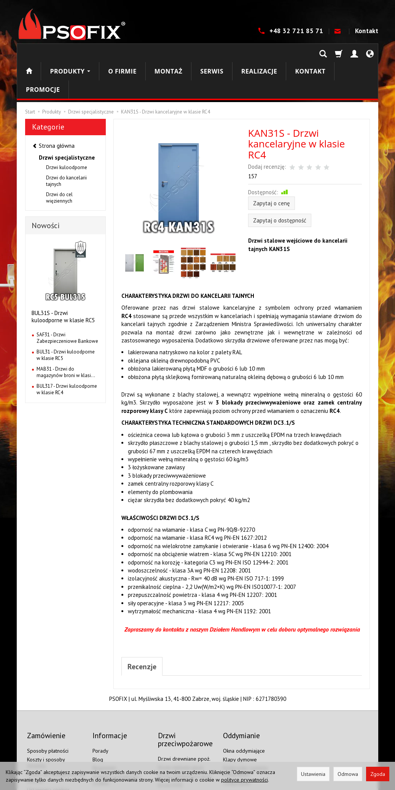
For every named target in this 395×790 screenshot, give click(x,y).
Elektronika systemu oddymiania (245, 728)
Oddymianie (236, 739)
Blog (97, 716)
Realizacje (259, 53)
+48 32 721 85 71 (297, 31)
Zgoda (377, 774)
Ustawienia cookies (48, 746)
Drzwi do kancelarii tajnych (66, 144)
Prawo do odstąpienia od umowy (55, 734)
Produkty (70, 53)
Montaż (168, 53)
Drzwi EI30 (170, 741)
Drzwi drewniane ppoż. (184, 715)
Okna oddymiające (244, 707)
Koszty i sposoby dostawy (46, 719)
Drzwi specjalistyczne (67, 121)
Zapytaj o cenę (271, 166)
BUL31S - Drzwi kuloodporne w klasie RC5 (63, 280)
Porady (100, 707)
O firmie (122, 53)
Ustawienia (313, 774)
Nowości (46, 189)
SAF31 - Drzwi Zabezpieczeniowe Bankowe (67, 301)
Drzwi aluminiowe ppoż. (185, 732)
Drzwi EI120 (172, 759)
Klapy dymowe (240, 716)
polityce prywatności (244, 779)
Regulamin (104, 724)
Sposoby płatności (47, 707)
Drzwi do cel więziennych (59, 161)
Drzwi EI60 (170, 750)
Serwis (211, 53)
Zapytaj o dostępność (279, 183)
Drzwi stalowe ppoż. (181, 724)
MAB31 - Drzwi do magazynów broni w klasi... (66, 335)
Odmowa (348, 774)
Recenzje (142, 630)
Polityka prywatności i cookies (116, 737)
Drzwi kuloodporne (66, 131)
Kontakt (366, 31)
